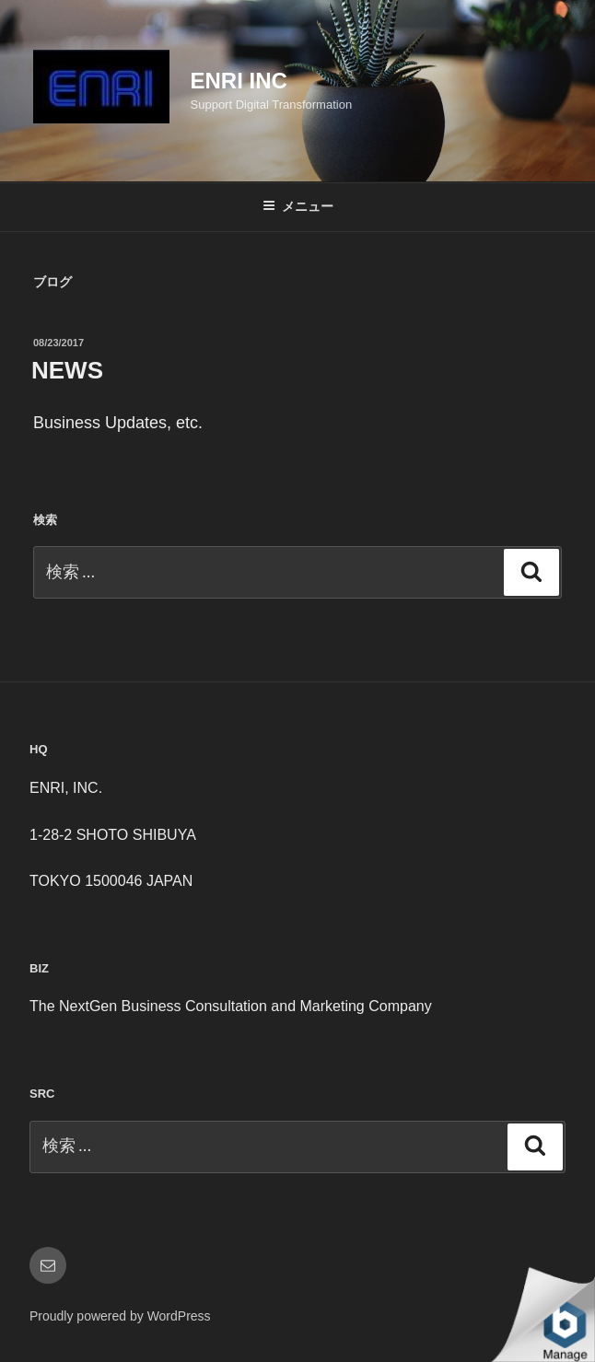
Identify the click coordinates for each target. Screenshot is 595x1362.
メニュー (297, 206)
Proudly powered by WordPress (120, 1316)
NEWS (67, 370)
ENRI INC (239, 80)
